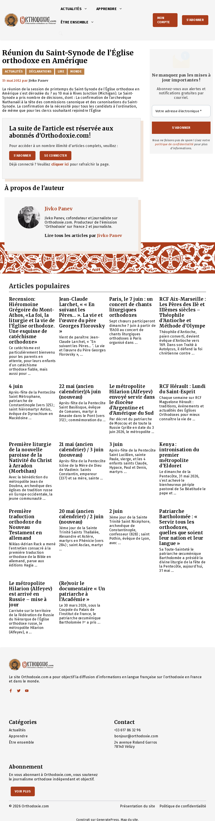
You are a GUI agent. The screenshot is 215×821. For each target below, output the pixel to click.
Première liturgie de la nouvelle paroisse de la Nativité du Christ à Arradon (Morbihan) (30, 458)
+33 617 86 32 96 (127, 730)
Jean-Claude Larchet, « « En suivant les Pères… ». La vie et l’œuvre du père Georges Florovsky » (82, 315)
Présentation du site (137, 806)
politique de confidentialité (174, 144)
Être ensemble (80, 22)
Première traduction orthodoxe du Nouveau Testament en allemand (25, 524)
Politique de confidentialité (182, 806)
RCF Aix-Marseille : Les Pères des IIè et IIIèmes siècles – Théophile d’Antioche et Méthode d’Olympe (182, 312)
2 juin (116, 511)
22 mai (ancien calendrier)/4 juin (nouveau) (80, 392)
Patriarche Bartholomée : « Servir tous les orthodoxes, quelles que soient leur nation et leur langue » (181, 527)
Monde (76, 71)
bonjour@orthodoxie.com (136, 736)
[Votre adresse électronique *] (181, 111)
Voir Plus (23, 791)
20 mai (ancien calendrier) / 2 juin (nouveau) (81, 516)
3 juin (116, 444)
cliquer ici (60, 164)
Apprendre (111, 9)
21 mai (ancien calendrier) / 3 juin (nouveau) (81, 450)
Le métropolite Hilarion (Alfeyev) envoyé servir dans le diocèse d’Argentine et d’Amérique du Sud (132, 400)
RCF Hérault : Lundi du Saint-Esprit (182, 389)
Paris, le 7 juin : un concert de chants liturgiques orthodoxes (131, 307)
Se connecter (55, 156)
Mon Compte (163, 20)
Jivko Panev (58, 208)
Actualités (76, 9)
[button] (87, 9)
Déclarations (40, 71)
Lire (61, 71)
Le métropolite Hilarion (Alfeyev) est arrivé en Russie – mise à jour (30, 594)
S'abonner (195, 20)
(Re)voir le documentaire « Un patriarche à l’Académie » (82, 591)
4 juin (16, 386)
